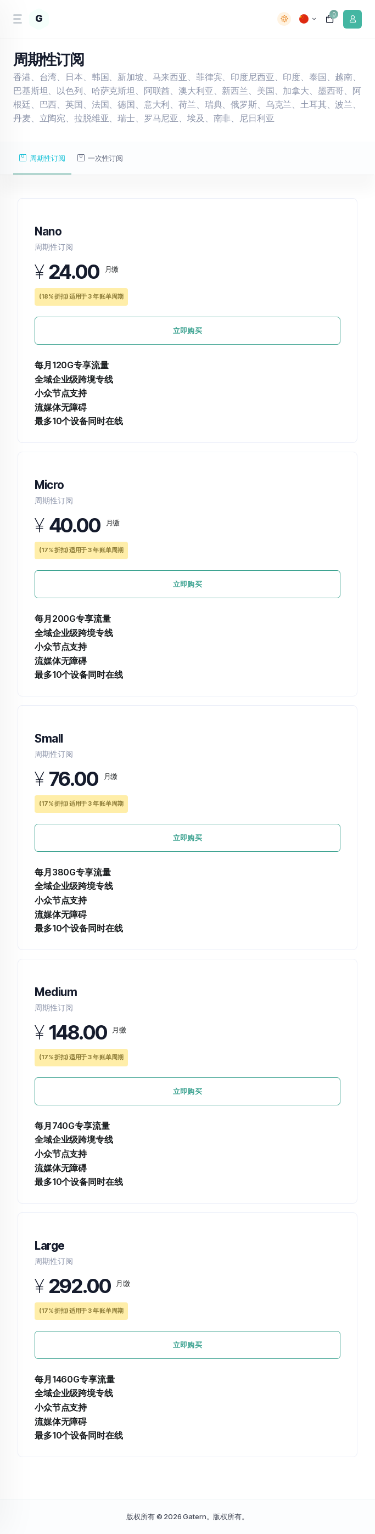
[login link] (352, 19)
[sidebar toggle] (17, 19)
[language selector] (307, 19)
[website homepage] (51, 19)
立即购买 (187, 330)
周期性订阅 (42, 158)
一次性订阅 (100, 158)
